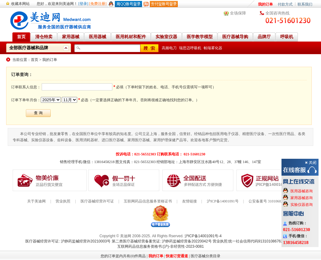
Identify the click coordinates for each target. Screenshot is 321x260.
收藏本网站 (20, 4)
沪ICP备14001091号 (223, 201)
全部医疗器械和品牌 (28, 48)
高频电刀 (169, 48)
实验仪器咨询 (301, 204)
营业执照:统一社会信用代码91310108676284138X (254, 241)
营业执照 (63, 201)
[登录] (83, 4)
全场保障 (238, 13)
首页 (34, 60)
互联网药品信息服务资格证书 (148, 201)
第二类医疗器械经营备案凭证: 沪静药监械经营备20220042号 (162, 241)
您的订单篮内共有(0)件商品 (123, 256)
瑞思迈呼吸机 (190, 48)
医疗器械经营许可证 (97, 201)
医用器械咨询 (301, 191)
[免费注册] (97, 4)
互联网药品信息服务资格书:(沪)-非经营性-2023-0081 (160, 246)
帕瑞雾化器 (213, 48)
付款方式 (285, 4)
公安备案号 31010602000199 (271, 201)
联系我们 (305, 4)
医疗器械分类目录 (205, 256)
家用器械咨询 (301, 198)
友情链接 (189, 201)
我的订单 (265, 4)
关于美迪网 (36, 201)
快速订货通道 (177, 256)
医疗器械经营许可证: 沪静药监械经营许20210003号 (67, 241)
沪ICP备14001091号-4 (203, 236)
